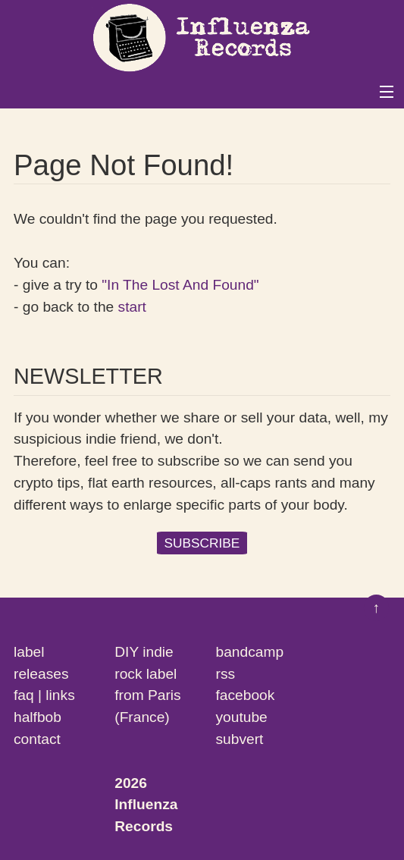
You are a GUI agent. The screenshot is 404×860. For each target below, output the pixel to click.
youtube (242, 717)
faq (24, 695)
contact (37, 739)
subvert (240, 739)
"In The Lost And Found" (180, 285)
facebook (245, 695)
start (132, 307)
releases (41, 674)
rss (226, 674)
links (59, 695)
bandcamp (250, 652)
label (29, 652)
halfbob (37, 717)
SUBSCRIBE (202, 543)
